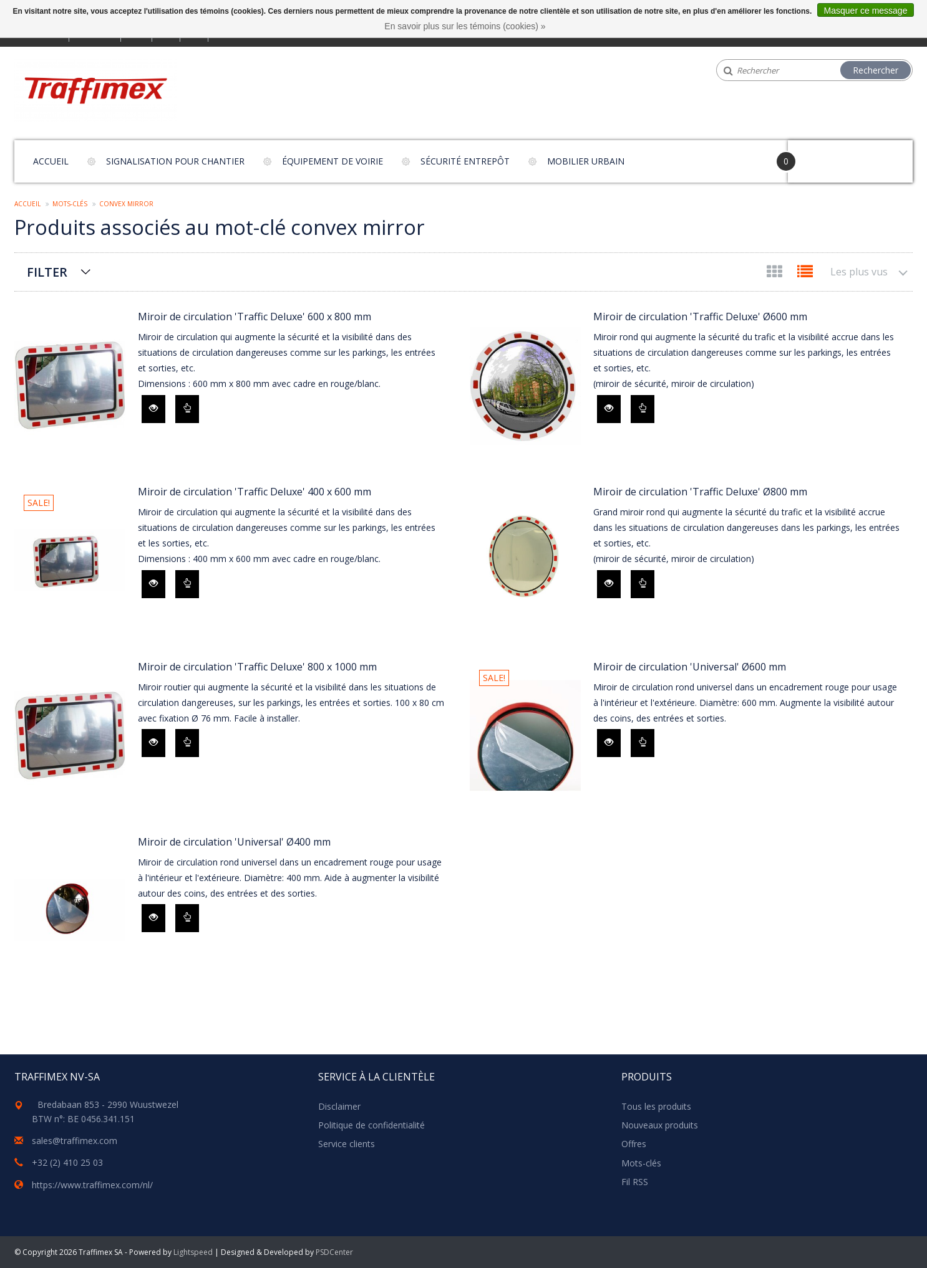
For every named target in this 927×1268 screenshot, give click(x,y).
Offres (633, 1144)
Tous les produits (656, 1106)
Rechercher (875, 70)
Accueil (51, 161)
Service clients (346, 1144)
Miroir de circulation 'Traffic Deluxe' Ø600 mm (700, 316)
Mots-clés (69, 203)
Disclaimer (339, 1106)
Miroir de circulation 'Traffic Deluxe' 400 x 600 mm (254, 491)
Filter (47, 272)
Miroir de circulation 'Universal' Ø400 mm (234, 842)
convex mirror (126, 203)
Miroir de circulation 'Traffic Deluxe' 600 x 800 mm (254, 316)
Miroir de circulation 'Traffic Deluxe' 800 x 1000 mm (257, 666)
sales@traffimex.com (74, 1140)
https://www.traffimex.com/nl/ (92, 1185)
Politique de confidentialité (371, 1125)
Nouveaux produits (659, 1125)
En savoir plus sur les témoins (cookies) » (464, 26)
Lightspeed (193, 1252)
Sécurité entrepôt (465, 161)
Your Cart (823, 155)
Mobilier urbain (585, 161)
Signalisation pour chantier (175, 161)
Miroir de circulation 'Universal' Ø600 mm (689, 666)
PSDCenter (334, 1252)
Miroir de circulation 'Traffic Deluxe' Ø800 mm (700, 491)
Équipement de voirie (332, 161)
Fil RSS (634, 1182)
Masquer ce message (866, 11)
